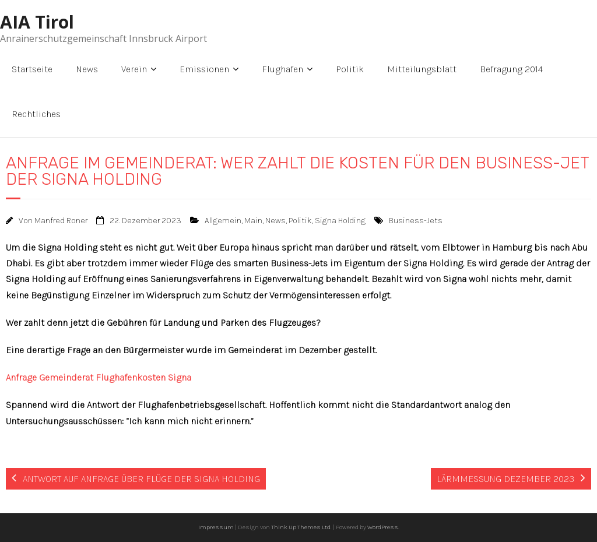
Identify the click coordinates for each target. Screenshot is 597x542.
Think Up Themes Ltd (301, 527)
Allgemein (223, 221)
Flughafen (282, 69)
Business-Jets (416, 221)
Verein (134, 69)
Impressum (216, 527)
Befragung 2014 (511, 69)
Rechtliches (36, 113)
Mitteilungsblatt (421, 69)
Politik (350, 69)
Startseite (32, 69)
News (87, 69)
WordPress (382, 527)
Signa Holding (340, 221)
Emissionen (204, 69)
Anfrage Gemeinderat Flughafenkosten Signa (98, 377)
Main (253, 221)
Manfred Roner (60, 221)
